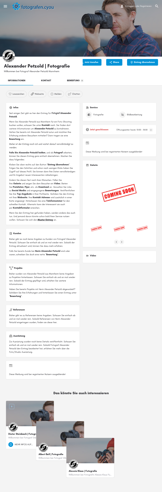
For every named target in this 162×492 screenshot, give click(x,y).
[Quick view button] (42, 444)
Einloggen (129, 6)
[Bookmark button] (49, 444)
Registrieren (146, 6)
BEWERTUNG (75, 80)
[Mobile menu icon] (5, 6)
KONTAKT (46, 80)
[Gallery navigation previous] (116, 242)
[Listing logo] (8, 56)
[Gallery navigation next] (122, 242)
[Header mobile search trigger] (157, 6)
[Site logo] (34, 6)
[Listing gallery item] (96, 229)
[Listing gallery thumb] (119, 194)
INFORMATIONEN (16, 80)
